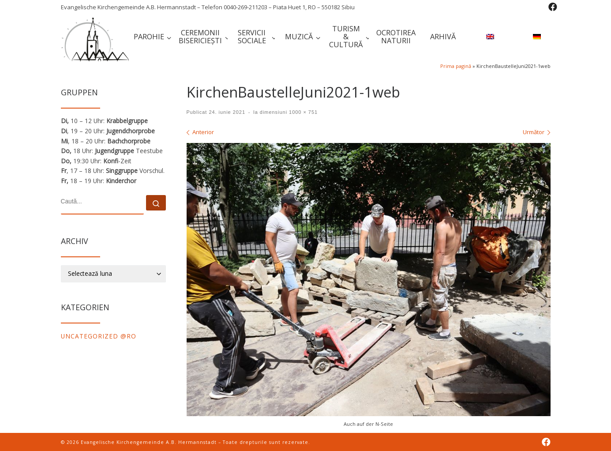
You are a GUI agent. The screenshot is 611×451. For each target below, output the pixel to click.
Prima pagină (455, 66)
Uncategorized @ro (98, 336)
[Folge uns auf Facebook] (552, 7)
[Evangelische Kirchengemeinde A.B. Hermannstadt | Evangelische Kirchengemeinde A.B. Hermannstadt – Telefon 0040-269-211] (95, 37)
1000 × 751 (302, 112)
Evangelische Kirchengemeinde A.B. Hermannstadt (149, 442)
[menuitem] (488, 38)
